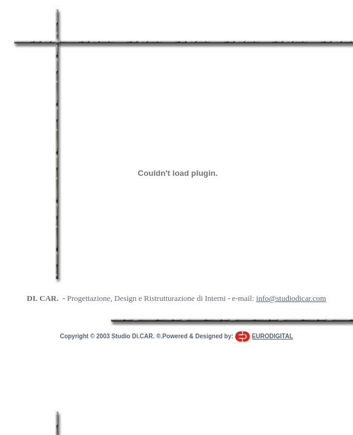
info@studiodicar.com (291, 298)
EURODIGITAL (272, 336)
